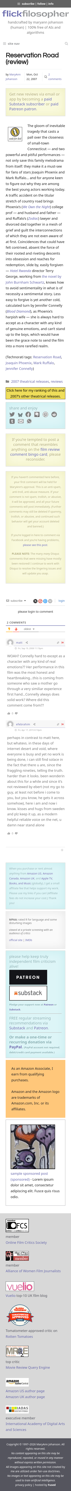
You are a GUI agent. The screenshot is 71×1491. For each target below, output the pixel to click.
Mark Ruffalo (43, 363)
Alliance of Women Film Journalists (33, 1271)
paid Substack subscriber (30, 101)
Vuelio (11, 1295)
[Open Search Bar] (66, 43)
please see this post (35, 545)
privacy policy (23, 1485)
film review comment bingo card (35, 452)
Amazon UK (27, 878)
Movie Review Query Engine (28, 1367)
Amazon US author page (25, 1391)
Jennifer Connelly (19, 368)
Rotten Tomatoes (19, 1336)
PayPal (15, 1046)
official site (15, 940)
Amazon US (34, 873)
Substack (14, 1009)
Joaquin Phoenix (19, 363)
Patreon (48, 1004)
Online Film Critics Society (26, 1242)
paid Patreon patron (34, 106)
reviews (57, 381)
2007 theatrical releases (30, 381)
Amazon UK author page (25, 1397)
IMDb (28, 940)
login (61, 600)
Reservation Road (47, 357)
